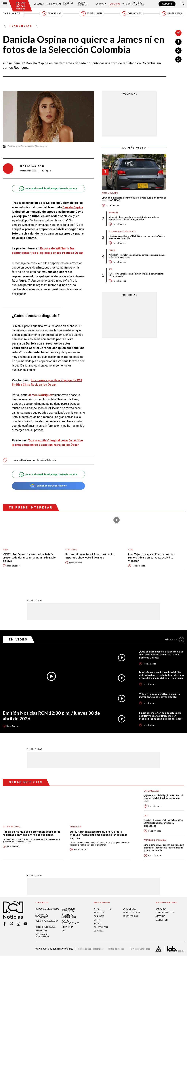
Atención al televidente (41, 916)
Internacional (53, 4)
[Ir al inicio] (20, 5)
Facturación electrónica (68, 910)
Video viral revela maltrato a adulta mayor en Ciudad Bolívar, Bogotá (159, 695)
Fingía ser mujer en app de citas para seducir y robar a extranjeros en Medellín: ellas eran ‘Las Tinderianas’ (160, 715)
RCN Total (99, 912)
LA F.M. (97, 920)
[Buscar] (182, 4)
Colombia (39, 4)
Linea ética (67, 927)
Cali (146, 815)
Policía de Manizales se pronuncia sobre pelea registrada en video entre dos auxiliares (31, 833)
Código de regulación (46, 921)
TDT (110, 909)
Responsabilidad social (47, 909)
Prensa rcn (41, 930)
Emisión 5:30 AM (51, 13)
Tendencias (114, 4)
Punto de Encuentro (138, 4)
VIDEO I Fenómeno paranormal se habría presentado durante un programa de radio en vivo (29, 557)
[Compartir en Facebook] (178, 42)
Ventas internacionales (70, 922)
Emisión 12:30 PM (91, 13)
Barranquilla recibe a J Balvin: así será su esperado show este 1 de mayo (90, 556)
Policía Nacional (12, 826)
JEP (110, 269)
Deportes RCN (68, 4)
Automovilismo (110, 193)
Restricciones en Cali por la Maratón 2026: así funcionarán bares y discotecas (163, 823)
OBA (64, 930)
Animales (113, 212)
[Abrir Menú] (5, 4)
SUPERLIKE (160, 916)
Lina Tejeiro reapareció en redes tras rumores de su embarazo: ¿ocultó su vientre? (151, 557)
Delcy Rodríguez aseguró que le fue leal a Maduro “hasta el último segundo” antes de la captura (98, 834)
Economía (101, 4)
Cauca (112, 250)
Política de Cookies (116, 949)
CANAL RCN (167, 4)
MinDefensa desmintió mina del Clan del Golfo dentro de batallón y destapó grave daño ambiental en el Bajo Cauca (161, 674)
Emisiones (12, 13)
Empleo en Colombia (155, 840)
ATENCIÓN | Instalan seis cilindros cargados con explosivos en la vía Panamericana (137, 256)
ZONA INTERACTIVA (165, 912)
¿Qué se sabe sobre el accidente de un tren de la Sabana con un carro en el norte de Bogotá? (161, 654)
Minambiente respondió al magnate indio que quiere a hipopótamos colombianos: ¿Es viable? (134, 218)
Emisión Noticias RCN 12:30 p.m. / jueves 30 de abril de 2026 (51, 715)
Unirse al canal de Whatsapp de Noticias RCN (48, 188)
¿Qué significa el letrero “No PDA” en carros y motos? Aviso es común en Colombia (137, 237)
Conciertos (71, 549)
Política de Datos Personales (90, 949)
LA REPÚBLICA (129, 909)
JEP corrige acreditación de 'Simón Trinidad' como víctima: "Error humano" (136, 275)
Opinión (126, 4)
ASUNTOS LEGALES (131, 912)
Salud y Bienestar (83, 4)
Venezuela (75, 826)
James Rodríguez (22, 460)
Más (174, 639)
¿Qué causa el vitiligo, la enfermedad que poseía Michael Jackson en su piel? (163, 798)
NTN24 (97, 909)
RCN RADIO (99, 916)
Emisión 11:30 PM (172, 13)
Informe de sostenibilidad (69, 916)
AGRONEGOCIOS (130, 916)
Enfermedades (151, 791)
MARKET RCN (162, 920)
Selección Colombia (46, 460)
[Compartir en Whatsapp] (178, 59)
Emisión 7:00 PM (131, 13)
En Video (18, 639)
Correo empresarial (45, 927)
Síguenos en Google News (48, 485)
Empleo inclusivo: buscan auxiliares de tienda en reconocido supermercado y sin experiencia (164, 847)
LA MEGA (98, 931)
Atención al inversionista (42, 935)
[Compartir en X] (178, 50)
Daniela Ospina (72, 207)
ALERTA (97, 923)
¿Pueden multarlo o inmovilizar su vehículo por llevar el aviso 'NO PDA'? (134, 199)
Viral (5, 549)
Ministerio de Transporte (122, 231)
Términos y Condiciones (139, 949)
